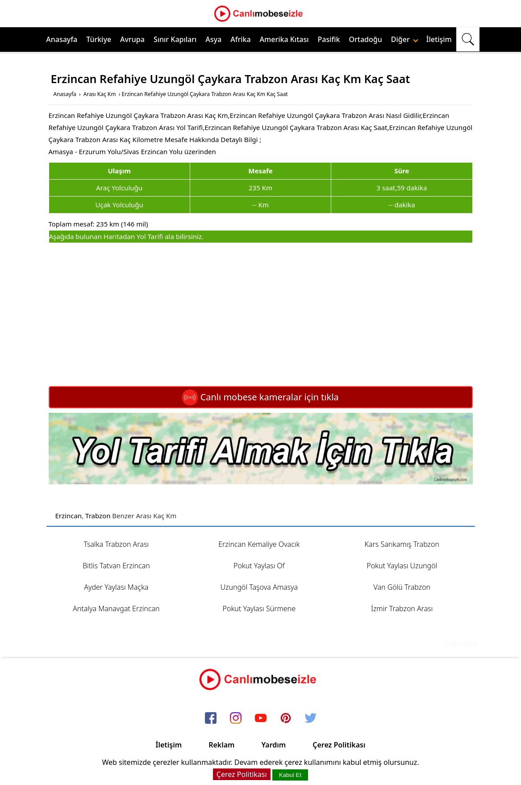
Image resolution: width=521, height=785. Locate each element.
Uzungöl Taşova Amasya (259, 587)
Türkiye (98, 39)
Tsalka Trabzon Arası (116, 544)
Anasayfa (61, 39)
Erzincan (68, 515)
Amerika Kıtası (284, 39)
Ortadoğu (365, 39)
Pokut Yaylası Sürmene (259, 608)
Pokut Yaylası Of (259, 566)
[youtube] (261, 719)
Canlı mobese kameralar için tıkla (260, 397)
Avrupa (132, 39)
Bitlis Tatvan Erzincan (116, 566)
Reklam (221, 745)
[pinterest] (286, 719)
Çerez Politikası (339, 745)
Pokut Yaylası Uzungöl (402, 566)
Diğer (404, 39)
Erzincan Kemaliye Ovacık (259, 544)
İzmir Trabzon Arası (402, 608)
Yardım (273, 745)
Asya (213, 39)
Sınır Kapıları (175, 39)
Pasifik (329, 39)
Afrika (240, 39)
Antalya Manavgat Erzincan (116, 608)
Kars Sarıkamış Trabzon (402, 544)
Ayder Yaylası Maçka (116, 587)
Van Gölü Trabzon (401, 587)
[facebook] (211, 719)
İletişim (439, 39)
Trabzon (97, 515)
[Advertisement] (261, 314)
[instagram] (236, 719)
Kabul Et (290, 775)
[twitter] (311, 719)
